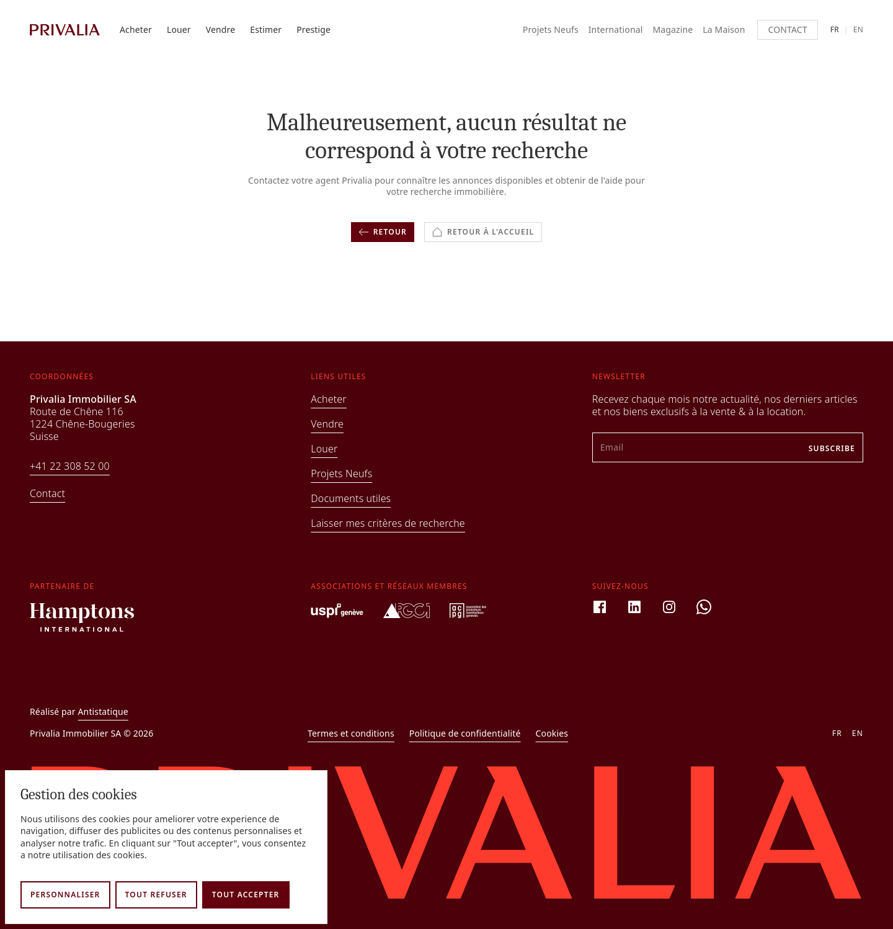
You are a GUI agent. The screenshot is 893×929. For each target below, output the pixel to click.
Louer (179, 29)
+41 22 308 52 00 (70, 466)
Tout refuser (156, 894)
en (858, 30)
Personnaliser (65, 894)
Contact (787, 29)
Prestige (313, 29)
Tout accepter (246, 894)
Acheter (136, 29)
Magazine (672, 29)
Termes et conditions (351, 733)
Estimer (266, 29)
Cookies (552, 733)
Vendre (221, 29)
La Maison (724, 29)
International (616, 29)
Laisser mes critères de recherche (388, 523)
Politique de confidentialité (465, 733)
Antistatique (103, 711)
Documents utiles (351, 498)
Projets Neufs (551, 29)
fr (834, 30)
